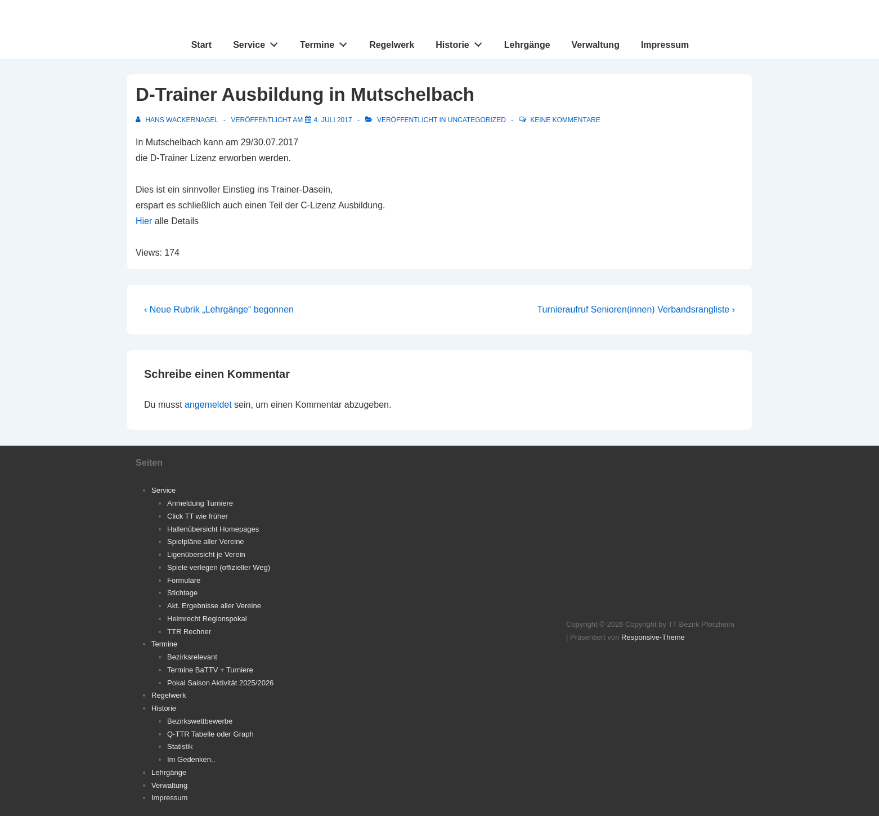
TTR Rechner (189, 631)
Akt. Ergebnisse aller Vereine (214, 605)
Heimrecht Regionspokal (207, 618)
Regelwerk (391, 45)
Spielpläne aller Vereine (205, 541)
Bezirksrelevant (192, 657)
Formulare (183, 580)
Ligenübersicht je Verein (206, 554)
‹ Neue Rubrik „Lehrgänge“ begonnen (219, 309)
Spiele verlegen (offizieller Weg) (218, 567)
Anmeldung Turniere (200, 503)
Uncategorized (477, 120)
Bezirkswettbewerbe (199, 721)
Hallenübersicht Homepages (213, 529)
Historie (462, 42)
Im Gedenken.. (191, 759)
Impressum (665, 45)
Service (258, 42)
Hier (144, 221)
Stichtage (182, 592)
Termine (326, 42)
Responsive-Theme (653, 637)
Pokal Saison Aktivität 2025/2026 (220, 683)
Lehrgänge (527, 45)
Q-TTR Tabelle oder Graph (210, 734)
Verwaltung (596, 45)
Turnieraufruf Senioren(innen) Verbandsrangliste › (636, 309)
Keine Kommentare (565, 120)
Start (201, 45)
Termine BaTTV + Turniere (210, 670)
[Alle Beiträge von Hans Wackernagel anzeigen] (178, 120)
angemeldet (208, 404)
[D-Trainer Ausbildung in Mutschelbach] (333, 120)
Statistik (180, 746)
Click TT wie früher (197, 516)
